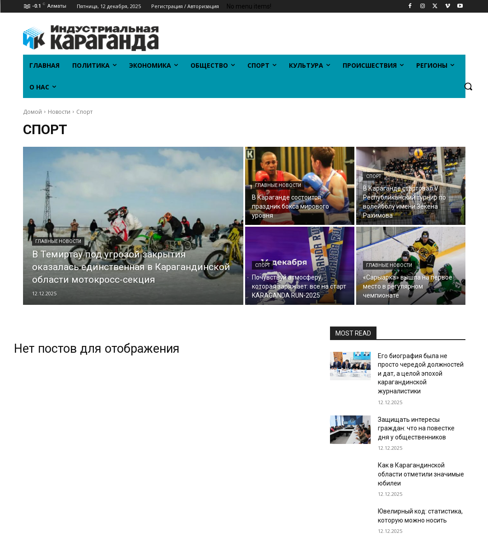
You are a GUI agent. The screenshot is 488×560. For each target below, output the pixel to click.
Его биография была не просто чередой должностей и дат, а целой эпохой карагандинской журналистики (421, 373)
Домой (32, 112)
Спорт (373, 176)
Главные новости (58, 241)
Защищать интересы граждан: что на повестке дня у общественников (416, 428)
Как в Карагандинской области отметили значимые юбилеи (421, 474)
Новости (59, 112)
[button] (468, 86)
